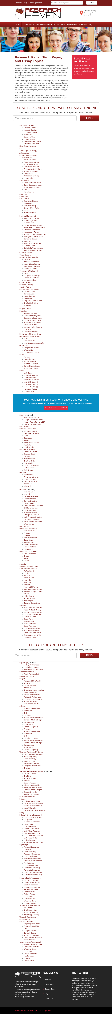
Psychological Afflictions (32, 858)
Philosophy (23, 799)
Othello (26, 594)
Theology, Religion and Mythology (31, 752)
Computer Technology (32, 275)
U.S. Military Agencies (32, 831)
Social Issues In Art (31, 164)
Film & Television (30, 554)
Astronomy (23, 194)
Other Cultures (29, 960)
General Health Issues (32, 366)
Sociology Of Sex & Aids (32, 635)
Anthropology (24, 153)
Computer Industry (30, 280)
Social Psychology (30, 856)
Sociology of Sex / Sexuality (34, 343)
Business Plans (29, 246)
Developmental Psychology (33, 872)
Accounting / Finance (26, 125)
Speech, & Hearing (30, 269)
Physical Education (30, 332)
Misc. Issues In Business (32, 250)
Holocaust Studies (30, 389)
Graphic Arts (28, 173)
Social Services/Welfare (32, 633)
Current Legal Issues (31, 465)
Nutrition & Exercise (31, 364)
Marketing (27, 241)
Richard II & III (29, 596)
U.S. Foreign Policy (31, 838)
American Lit (28, 475)
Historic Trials (29, 468)
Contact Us (49, 998)
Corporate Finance (30, 132)
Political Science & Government (30, 815)
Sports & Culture (30, 903)
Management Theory (31, 218)
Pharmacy (27, 533)
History (21, 371)
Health (21, 355)
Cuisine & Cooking (26, 285)
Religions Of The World (32, 681)
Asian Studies (24, 180)
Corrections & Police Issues (29, 289)
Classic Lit (27, 486)
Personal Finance (30, 128)
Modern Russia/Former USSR (34, 422)
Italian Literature (29, 503)
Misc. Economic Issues (27, 146)
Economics (28, 135)
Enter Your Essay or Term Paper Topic (28, 3)
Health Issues (29, 956)
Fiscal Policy (28, 824)
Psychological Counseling (33, 874)
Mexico (26, 440)
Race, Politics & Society (32, 610)
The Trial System (30, 461)
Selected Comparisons (32, 603)
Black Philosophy (30, 206)
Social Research (30, 626)
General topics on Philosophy (34, 810)
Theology (27, 683)
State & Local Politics (31, 829)
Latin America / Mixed (31, 433)
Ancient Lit (27, 484)
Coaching (27, 329)
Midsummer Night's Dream (33, 591)
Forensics (27, 305)
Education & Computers (32, 322)
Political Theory (29, 840)
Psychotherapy (29, 863)
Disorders (27, 849)
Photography (28, 178)
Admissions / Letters (26, 676)
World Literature (29, 524)
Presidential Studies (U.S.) (33, 842)
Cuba (26, 436)
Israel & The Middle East (32, 424)
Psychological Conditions (33, 861)
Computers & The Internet (28, 271)
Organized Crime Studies (33, 301)
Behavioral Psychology (32, 868)
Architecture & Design (31, 176)
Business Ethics (29, 223)
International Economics (32, 141)
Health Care (28, 549)
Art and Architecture (31, 171)
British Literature (30, 479)
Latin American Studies (27, 429)
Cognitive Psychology (31, 865)
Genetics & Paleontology (32, 720)
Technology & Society (31, 915)
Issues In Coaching (31, 880)
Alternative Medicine (31, 544)
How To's (83, 25)
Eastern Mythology (30, 756)
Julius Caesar (29, 578)
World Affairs (28, 350)
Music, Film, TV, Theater (28, 551)
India (25, 190)
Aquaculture (28, 724)
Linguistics (36, 266)
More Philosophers (30, 808)
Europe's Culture (30, 933)
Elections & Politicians (32, 822)
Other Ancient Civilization (33, 937)
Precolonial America (31, 375)
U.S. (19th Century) (31, 384)
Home (18, 25)
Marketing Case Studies (32, 243)
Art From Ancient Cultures (33, 169)
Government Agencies (32, 833)
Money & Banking (30, 130)
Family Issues (29, 621)
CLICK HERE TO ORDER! (56, 408)
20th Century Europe (31, 417)
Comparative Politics (31, 348)
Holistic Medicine (30, 547)
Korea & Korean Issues (32, 187)
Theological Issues (30, 690)
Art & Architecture (25, 157)
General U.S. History (31, 380)
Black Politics (28, 203)
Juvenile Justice (29, 294)
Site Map (42, 1010)
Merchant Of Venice (31, 587)
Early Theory (28, 470)
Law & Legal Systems (27, 449)
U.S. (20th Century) (31, 387)
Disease (27, 535)
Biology (26, 713)
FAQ (90, 25)
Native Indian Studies (31, 763)
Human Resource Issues (32, 225)
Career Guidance (25, 255)
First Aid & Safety (30, 359)
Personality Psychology (32, 870)
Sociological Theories (31, 630)
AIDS (26, 338)
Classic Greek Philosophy (33, 806)
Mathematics (23, 526)
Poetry (21, 813)
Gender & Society (30, 954)
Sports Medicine (29, 892)
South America (29, 447)
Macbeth (27, 585)
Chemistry (27, 715)
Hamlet (26, 573)
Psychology (23, 663)
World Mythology (30, 759)
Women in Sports (30, 949)
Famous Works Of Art (31, 162)
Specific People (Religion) (33, 699)
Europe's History (30, 931)
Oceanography (29, 722)
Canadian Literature (31, 496)
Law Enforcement (30, 296)
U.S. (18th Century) (31, 382)
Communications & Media (28, 257)
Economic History (30, 139)
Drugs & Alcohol (25, 309)
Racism (26, 210)
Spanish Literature (30, 512)
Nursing (26, 357)
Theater (26, 556)
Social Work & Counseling (33, 608)
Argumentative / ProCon (27, 155)
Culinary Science (25, 282)
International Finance (31, 144)
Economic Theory (30, 137)
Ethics (38, 334)
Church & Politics (30, 685)
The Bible (27, 688)
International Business (32, 230)
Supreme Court (29, 454)
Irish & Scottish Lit (30, 481)
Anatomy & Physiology (32, 708)
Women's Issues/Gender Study (30, 942)
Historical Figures (30, 212)
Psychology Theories (31, 667)
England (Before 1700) (32, 924)
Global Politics (24, 345)
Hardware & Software (31, 278)
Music (26, 558)
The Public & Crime (31, 303)
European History (30, 391)
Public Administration (26, 672)
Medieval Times (29, 761)
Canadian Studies (25, 253)
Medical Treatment (30, 538)
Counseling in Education (32, 320)
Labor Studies (24, 426)
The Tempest (28, 601)
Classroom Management (32, 316)
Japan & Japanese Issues (33, 185)
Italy (25, 928)
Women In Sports (30, 901)
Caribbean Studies (30, 431)
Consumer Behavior (31, 239)
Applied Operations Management (35, 234)
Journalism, (28, 266)
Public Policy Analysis (31, 674)
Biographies (23, 196)
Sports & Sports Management (29, 878)
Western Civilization (26, 921)
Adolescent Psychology (32, 854)
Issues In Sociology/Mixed (33, 612)
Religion (22, 679)
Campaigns (28, 819)
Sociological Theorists (32, 628)
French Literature (30, 499)
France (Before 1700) (31, 926)
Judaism (40, 690)
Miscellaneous (29, 192)
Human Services (30, 617)
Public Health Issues (31, 368)
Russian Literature (30, 510)
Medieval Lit (28, 492)
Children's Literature (31, 508)
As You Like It (29, 571)
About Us (48, 980)
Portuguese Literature (31, 515)
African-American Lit (31, 477)
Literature (22, 472)
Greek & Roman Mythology (33, 754)
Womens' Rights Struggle (33, 944)
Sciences (22, 706)
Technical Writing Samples (33, 248)
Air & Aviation (28, 908)
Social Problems (30, 624)
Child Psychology (30, 852)
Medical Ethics (29, 542)
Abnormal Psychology (31, 847)
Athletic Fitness (29, 894)
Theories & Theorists (31, 262)
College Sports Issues (32, 882)
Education (23, 311)
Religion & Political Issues (33, 697)
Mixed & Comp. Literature (33, 522)
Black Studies (24, 199)
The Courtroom (29, 459)
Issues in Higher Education (33, 327)
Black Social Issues (31, 201)
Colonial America (30, 377)
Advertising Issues (30, 220)
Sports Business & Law (32, 887)
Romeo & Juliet (29, 598)
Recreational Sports (31, 889)
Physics (26, 729)
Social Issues (28, 896)
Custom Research (44, 25)
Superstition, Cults (30, 701)
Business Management (27, 216)
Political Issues (29, 899)
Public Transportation (31, 912)
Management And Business (33, 237)
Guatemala (28, 438)
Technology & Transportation (29, 905)
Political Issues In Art (31, 167)
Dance (26, 561)
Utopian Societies (30, 637)
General (27, 259)
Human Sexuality (30, 361)
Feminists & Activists (31, 947)
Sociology (22, 605)
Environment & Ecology (27, 334)
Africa (21, 148)
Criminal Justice (29, 292)
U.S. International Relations (33, 836)
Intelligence (28, 298)
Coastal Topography (31, 727)
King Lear (27, 582)
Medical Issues (29, 531)
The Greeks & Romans (32, 935)
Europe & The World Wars (33, 420)
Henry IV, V (28, 575)
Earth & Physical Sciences (33, 718)
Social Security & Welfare (33, 817)
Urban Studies (24, 919)
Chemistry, (28, 738)
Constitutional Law (30, 452)
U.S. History (28, 373)
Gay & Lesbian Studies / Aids (29, 336)
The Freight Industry (31, 910)
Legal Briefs (28, 463)
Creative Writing (25, 287)
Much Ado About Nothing (33, 589)
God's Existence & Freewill (33, 803)
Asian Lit (27, 494)
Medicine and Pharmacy (28, 528)
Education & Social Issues (33, 318)
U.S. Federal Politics (31, 826)
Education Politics (30, 325)
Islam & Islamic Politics (32, 695)
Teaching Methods (30, 313)
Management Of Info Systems (34, 227)
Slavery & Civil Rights (31, 208)
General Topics (29, 940)
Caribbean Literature (31, 519)
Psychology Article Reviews (33, 669)
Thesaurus (72, 25)
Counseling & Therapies (32, 614)
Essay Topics (28, 25)
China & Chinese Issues (32, 183)
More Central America (31, 443)
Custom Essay (50, 989)
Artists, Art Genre (30, 160)
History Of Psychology (32, 665)
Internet (26, 273)
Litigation (27, 456)
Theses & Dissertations (27, 917)
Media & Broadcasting (32, 264)
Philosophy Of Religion (32, 801)
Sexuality (22, 564)
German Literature (30, 501)
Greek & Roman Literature (33, 506)
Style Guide (59, 25)
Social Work (28, 619)
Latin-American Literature (33, 517)
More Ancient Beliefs (31, 704)
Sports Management (31, 885)
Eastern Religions (30, 692)
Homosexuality (29, 341)
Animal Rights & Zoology (28, 151)
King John (27, 580)
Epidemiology (29, 540)
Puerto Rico (28, 445)
